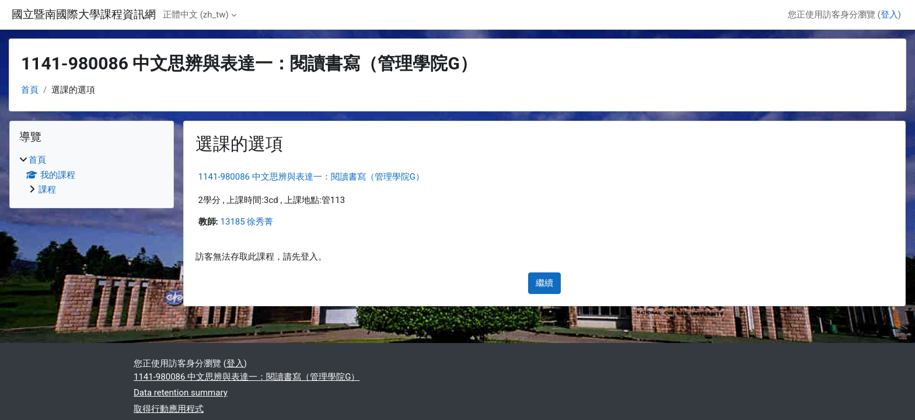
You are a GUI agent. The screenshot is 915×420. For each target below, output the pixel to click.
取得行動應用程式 (169, 409)
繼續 (544, 283)
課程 (47, 189)
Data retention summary (181, 392)
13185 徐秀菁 (247, 221)
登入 (889, 14)
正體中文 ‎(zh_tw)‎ (196, 14)
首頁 (30, 90)
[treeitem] (91, 175)
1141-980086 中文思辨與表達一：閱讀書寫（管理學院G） (311, 177)
